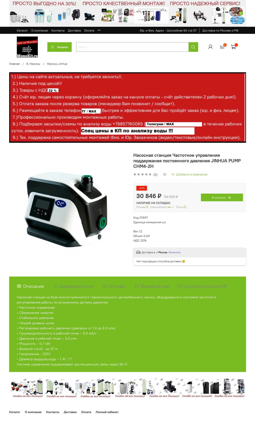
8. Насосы (33, 64)
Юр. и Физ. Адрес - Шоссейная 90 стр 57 (168, 30)
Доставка (74, 30)
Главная (14, 64)
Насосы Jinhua (57, 64)
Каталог (22, 30)
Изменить (174, 252)
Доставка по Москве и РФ (220, 30)
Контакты (58, 30)
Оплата (89, 30)
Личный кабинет (107, 412)
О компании (39, 30)
